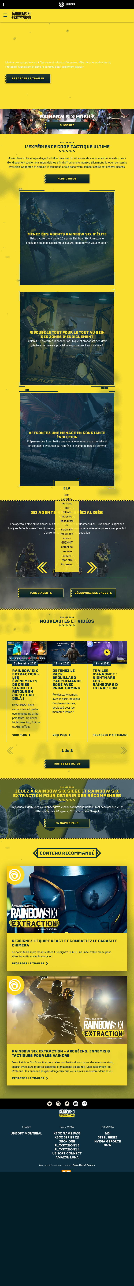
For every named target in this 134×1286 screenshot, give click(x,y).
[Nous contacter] (67, 1264)
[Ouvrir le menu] (5, 15)
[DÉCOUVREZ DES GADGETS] (93, 593)
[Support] (67, 1255)
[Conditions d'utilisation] (67, 1276)
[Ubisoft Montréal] (26, 1133)
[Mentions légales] (67, 1281)
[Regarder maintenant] (112, 735)
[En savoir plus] (67, 823)
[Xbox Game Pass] (67, 1133)
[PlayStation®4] (67, 1149)
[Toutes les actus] (67, 763)
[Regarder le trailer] (28, 78)
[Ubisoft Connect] (67, 1239)
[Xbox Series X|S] (67, 1137)
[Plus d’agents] (41, 593)
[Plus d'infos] (67, 178)
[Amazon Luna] (67, 1157)
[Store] (67, 1234)
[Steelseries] (107, 1137)
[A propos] (67, 1245)
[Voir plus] (21, 735)
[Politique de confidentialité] (67, 1270)
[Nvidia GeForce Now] (107, 1143)
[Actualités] (67, 1250)
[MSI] (107, 1133)
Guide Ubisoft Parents (84, 1165)
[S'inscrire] (67, 125)
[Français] (67, 1205)
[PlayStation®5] (67, 1145)
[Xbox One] (67, 1141)
